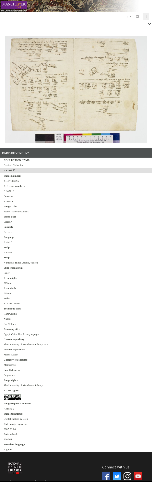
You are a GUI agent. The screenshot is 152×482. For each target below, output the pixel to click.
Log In (127, 16)
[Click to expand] (146, 16)
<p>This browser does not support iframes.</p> (76, 466)
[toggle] (14, 170)
